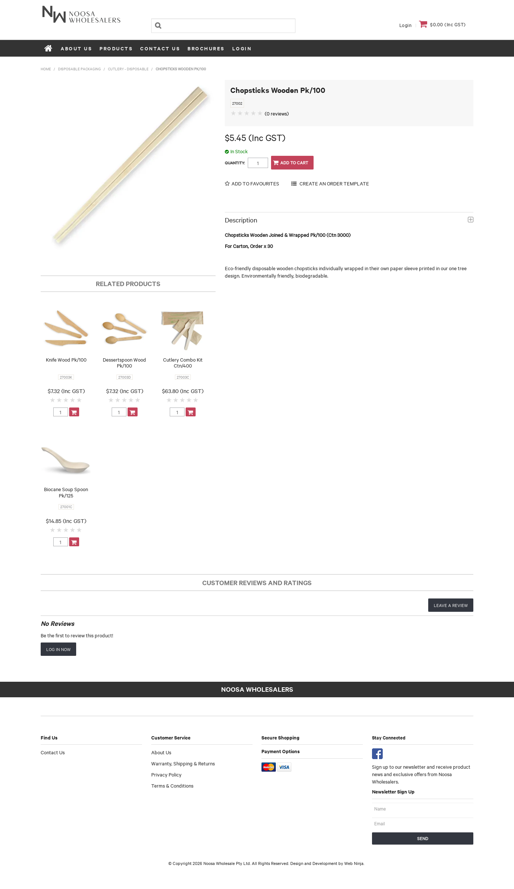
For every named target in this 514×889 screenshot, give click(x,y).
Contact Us (160, 48)
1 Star (53, 399)
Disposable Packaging (79, 68)
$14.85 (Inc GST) (66, 520)
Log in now (58, 649)
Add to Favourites (255, 183)
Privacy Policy (166, 774)
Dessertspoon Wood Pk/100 (124, 362)
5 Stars (79, 399)
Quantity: (235, 163)
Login (405, 24)
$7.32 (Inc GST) (66, 391)
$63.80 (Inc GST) (182, 391)
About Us (76, 48)
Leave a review (451, 605)
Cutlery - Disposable (128, 68)
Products (116, 48)
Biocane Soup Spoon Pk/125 (66, 492)
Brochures (206, 48)
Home (49, 48)
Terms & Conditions (172, 785)
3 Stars (66, 399)
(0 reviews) (277, 113)
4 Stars (73, 399)
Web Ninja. (354, 863)
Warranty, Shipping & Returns (183, 763)
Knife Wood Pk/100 (66, 359)
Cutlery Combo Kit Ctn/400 (183, 362)
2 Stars (59, 399)
